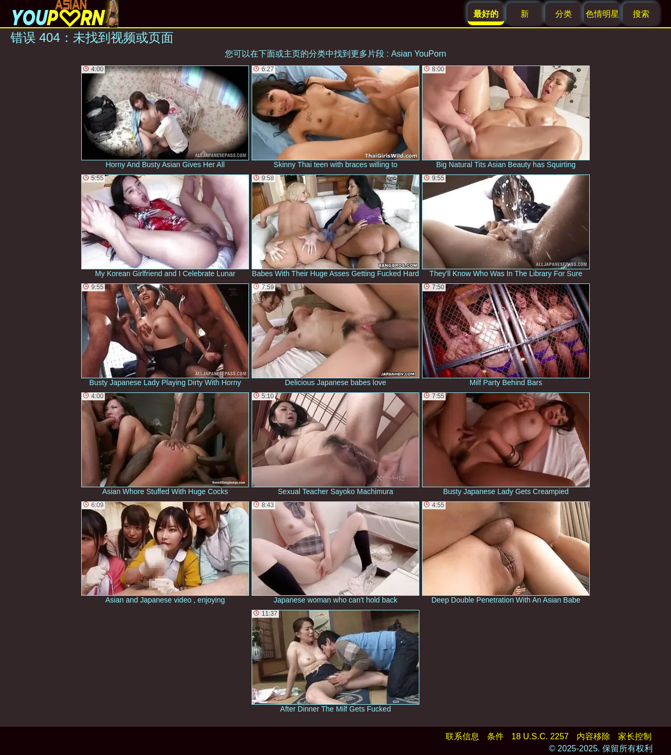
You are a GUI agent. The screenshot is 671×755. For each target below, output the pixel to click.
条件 (495, 736)
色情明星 (602, 13)
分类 (563, 13)
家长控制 (635, 736)
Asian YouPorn (418, 53)
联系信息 (462, 736)
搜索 (641, 13)
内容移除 (593, 736)
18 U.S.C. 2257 (540, 736)
